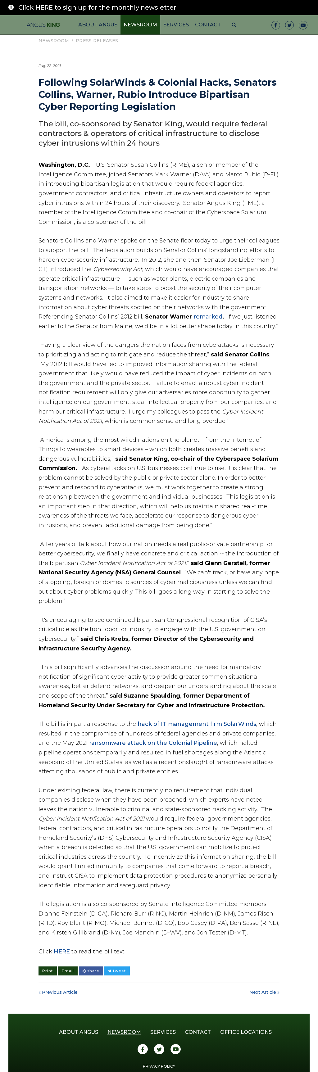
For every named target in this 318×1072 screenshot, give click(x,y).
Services (176, 25)
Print (47, 971)
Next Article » (264, 992)
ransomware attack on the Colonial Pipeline (153, 743)
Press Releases (97, 40)
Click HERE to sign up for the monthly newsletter (97, 7)
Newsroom (140, 25)
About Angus (97, 25)
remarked (207, 316)
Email (68, 971)
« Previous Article (58, 992)
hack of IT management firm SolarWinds (197, 724)
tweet (117, 971)
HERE (62, 951)
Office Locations (246, 1032)
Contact (208, 25)
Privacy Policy (159, 1066)
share (91, 971)
